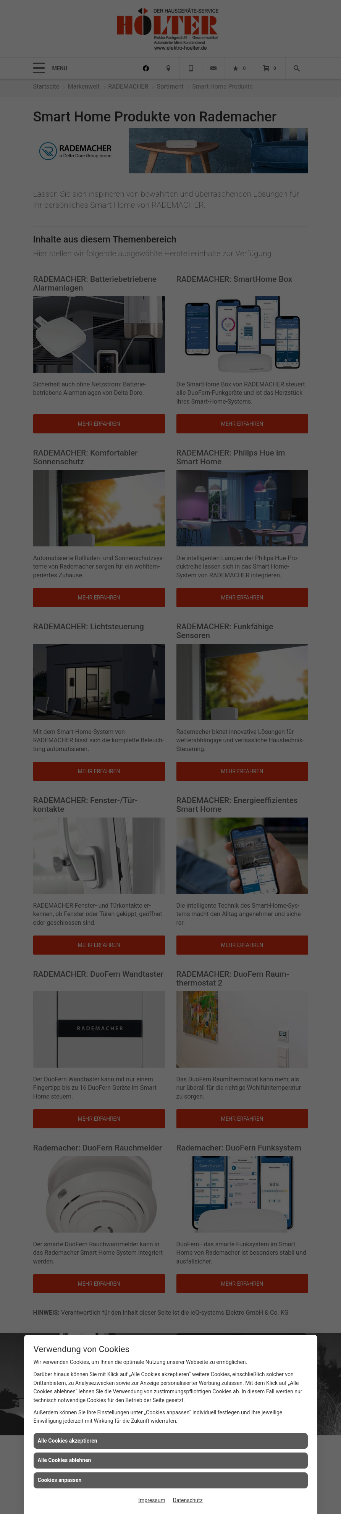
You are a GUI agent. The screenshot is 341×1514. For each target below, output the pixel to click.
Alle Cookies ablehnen (64, 1460)
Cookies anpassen (60, 1480)
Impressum (151, 1500)
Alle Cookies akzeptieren (67, 1441)
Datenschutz (188, 1500)
